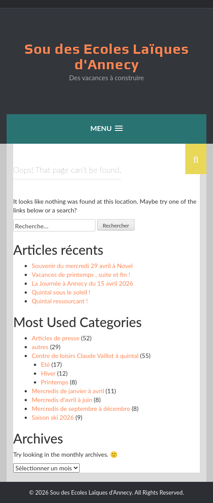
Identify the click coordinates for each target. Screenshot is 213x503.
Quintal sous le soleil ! (61, 292)
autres (40, 346)
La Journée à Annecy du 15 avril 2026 (82, 283)
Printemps (54, 382)
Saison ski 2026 (53, 417)
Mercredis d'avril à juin (62, 399)
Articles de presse (56, 338)
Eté (45, 364)
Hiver (48, 373)
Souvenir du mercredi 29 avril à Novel (82, 265)
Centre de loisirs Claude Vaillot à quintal (85, 355)
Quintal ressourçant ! (60, 301)
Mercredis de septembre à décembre (81, 408)
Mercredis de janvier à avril (68, 391)
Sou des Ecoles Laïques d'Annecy (107, 56)
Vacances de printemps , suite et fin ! (81, 274)
